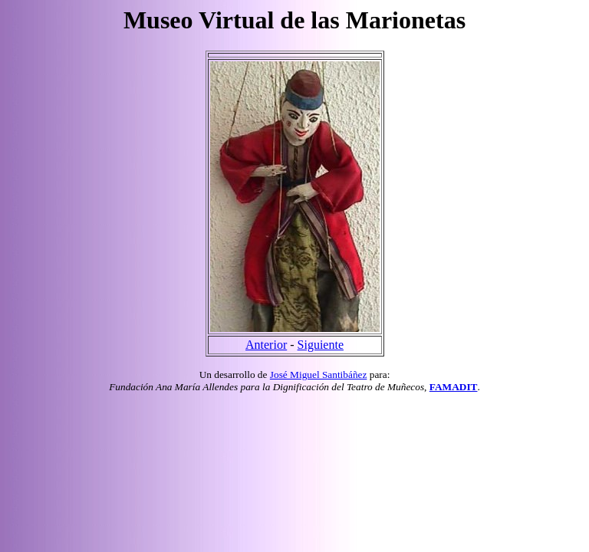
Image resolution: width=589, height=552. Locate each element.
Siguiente (321, 344)
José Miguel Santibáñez (318, 374)
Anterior (266, 344)
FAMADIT (453, 387)
